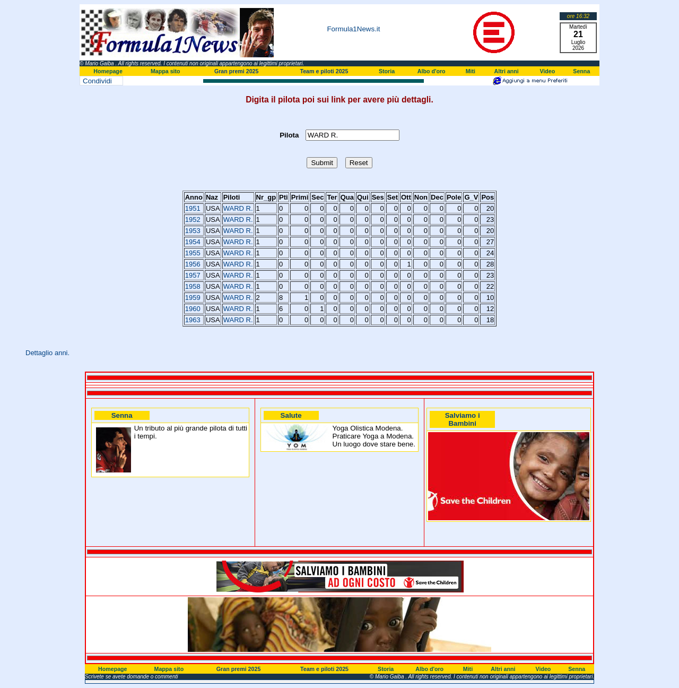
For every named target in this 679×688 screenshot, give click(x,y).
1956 (193, 264)
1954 (193, 242)
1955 (193, 253)
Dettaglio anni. (47, 353)
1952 (193, 219)
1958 (193, 286)
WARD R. (238, 208)
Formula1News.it (353, 29)
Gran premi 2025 (236, 71)
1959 (193, 298)
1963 (193, 320)
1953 (193, 231)
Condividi (97, 81)
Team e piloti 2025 (324, 71)
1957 (193, 275)
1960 (193, 309)
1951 (193, 208)
